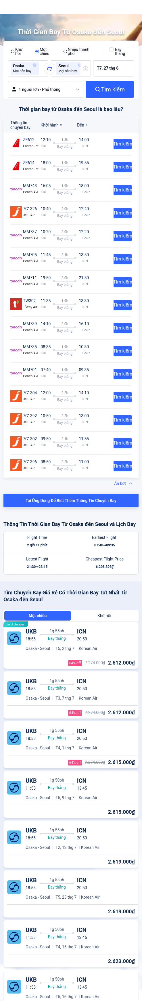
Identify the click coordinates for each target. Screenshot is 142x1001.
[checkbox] (120, 51)
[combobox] (42, 68)
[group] (28, 68)
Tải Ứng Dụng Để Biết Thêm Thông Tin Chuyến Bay (71, 500)
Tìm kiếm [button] (122, 144)
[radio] (19, 51)
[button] (34, 65)
